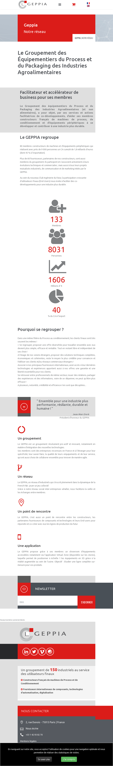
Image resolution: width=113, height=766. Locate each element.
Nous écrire (32, 728)
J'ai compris (69, 759)
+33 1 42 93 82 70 (34, 735)
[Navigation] (59, 4)
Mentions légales (28, 741)
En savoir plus (44, 759)
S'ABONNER (86, 602)
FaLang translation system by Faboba (12, 620)
